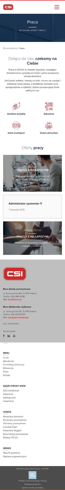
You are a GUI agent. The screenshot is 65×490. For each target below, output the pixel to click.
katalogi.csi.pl (9, 397)
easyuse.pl (8, 394)
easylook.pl (8, 401)
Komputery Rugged (12, 430)
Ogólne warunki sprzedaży (32, 488)
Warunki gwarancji (11, 453)
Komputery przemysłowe (14, 420)
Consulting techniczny (13, 364)
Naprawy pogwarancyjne (14, 456)
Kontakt (6, 375)
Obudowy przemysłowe (14, 423)
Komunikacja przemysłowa (15, 434)
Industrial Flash (10, 427)
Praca (5, 371)
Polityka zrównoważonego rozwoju (32, 481)
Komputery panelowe (13, 416)
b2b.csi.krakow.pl (11, 390)
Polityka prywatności (32, 484)
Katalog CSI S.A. (10, 437)
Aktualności (8, 361)
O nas (6, 357)
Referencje (8, 368)
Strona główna (10, 48)
